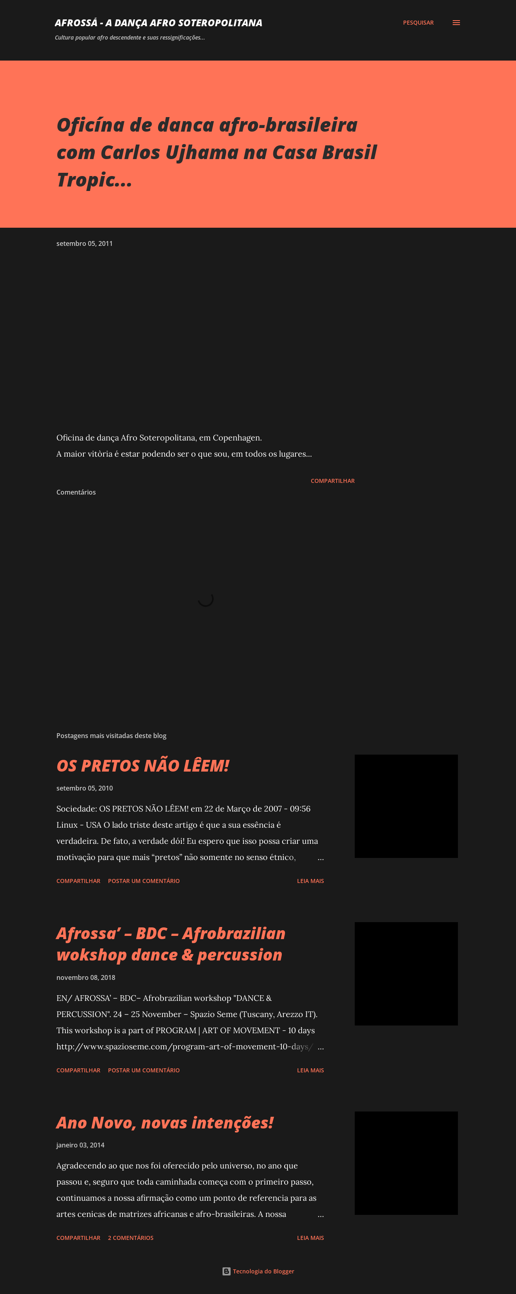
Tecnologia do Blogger (258, 1271)
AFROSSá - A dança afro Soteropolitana (158, 22)
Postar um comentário (144, 881)
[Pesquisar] (418, 22)
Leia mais (310, 881)
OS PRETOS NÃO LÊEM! (142, 765)
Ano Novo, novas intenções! (164, 1122)
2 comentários (131, 1238)
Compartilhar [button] (333, 480)
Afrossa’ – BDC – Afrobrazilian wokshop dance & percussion (171, 943)
